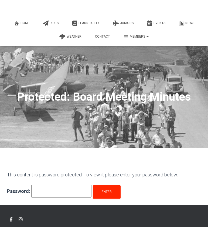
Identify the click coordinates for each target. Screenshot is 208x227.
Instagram (20, 219)
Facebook (11, 219)
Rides (51, 23)
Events (156, 23)
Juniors (123, 23)
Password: (49, 191)
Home (22, 23)
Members (136, 37)
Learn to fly (85, 23)
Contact (102, 36)
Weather (70, 37)
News (186, 23)
